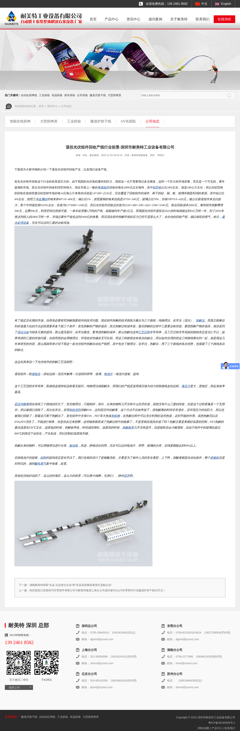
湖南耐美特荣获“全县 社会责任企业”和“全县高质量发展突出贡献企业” (71, 584)
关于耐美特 (179, 19)
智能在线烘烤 (20, 121)
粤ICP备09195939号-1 (221, 722)
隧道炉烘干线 (100, 121)
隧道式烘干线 (98, 95)
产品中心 (111, 19)
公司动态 (66, 106)
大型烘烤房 (114, 95)
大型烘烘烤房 (91, 716)
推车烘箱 (69, 95)
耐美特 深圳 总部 (28, 625)
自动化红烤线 (47, 716)
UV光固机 (128, 121)
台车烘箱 (82, 95)
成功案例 (155, 19)
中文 (204, 3)
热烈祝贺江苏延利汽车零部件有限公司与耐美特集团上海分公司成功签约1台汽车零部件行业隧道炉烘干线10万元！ (98, 590)
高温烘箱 (57, 95)
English (226, 3)
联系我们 (202, 19)
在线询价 (224, 19)
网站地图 (204, 728)
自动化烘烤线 (29, 95)
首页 (93, 19)
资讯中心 (133, 19)
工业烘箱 (44, 95)
